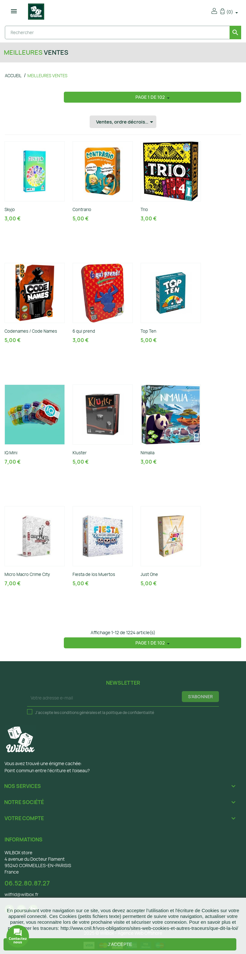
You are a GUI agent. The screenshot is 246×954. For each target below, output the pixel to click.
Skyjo (10, 209)
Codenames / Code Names (31, 331)
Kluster (80, 453)
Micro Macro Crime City (27, 574)
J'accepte (120, 944)
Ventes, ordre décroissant (125, 122)
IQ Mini (11, 453)
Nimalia (147, 453)
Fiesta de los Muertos (94, 574)
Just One (149, 574)
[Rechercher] (123, 32)
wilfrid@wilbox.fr (21, 894)
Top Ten (148, 331)
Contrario (82, 209)
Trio (144, 209)
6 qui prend (84, 331)
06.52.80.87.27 (27, 883)
